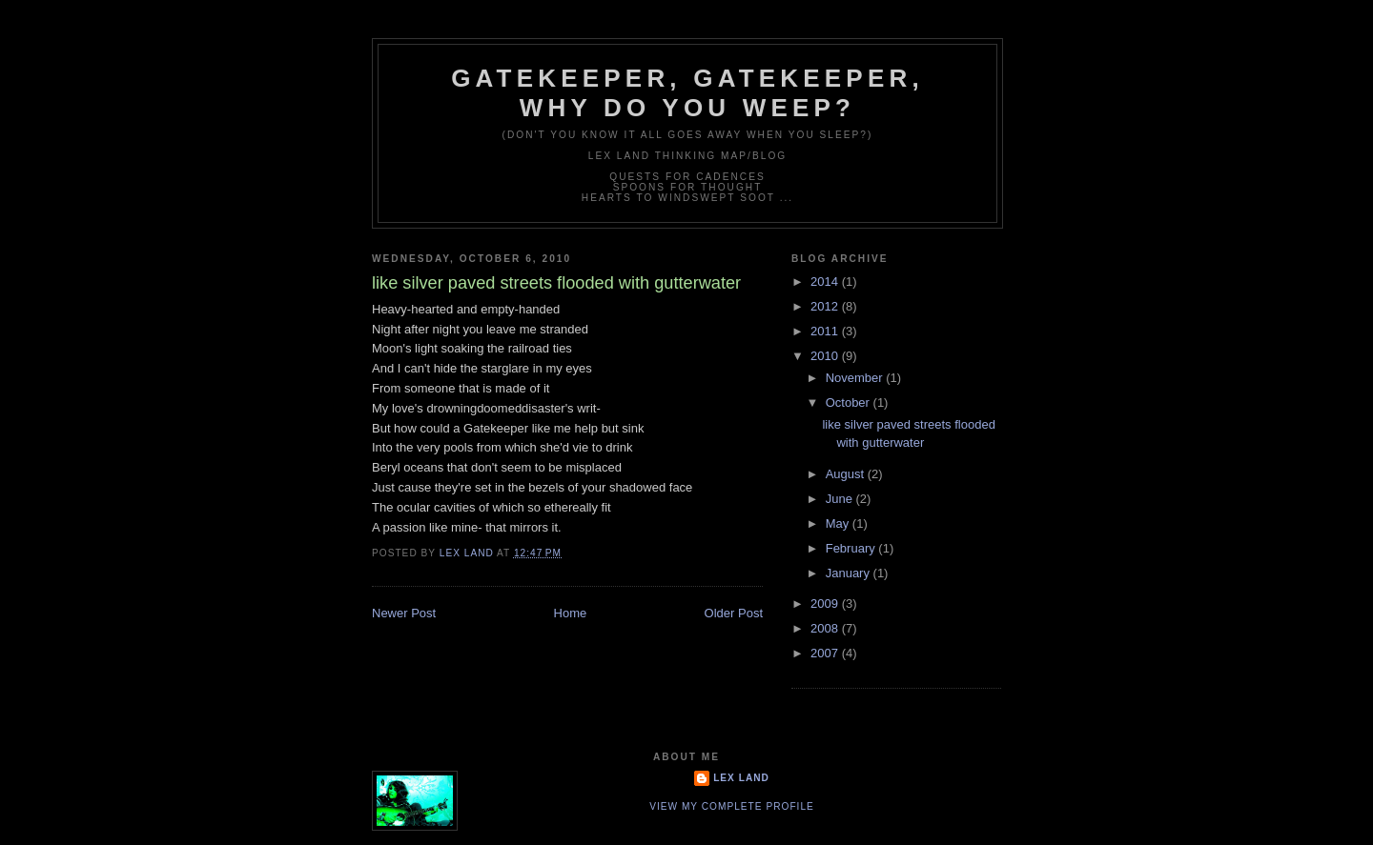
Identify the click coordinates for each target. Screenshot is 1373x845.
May (839, 523)
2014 (826, 281)
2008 (826, 628)
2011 (826, 331)
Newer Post (404, 613)
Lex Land (741, 778)
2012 (826, 306)
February (852, 548)
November (856, 378)
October (849, 402)
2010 (826, 356)
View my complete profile (731, 806)
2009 (826, 603)
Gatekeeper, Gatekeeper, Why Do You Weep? (687, 93)
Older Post (734, 613)
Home (570, 613)
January (849, 573)
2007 (826, 653)
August (847, 474)
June (841, 499)
